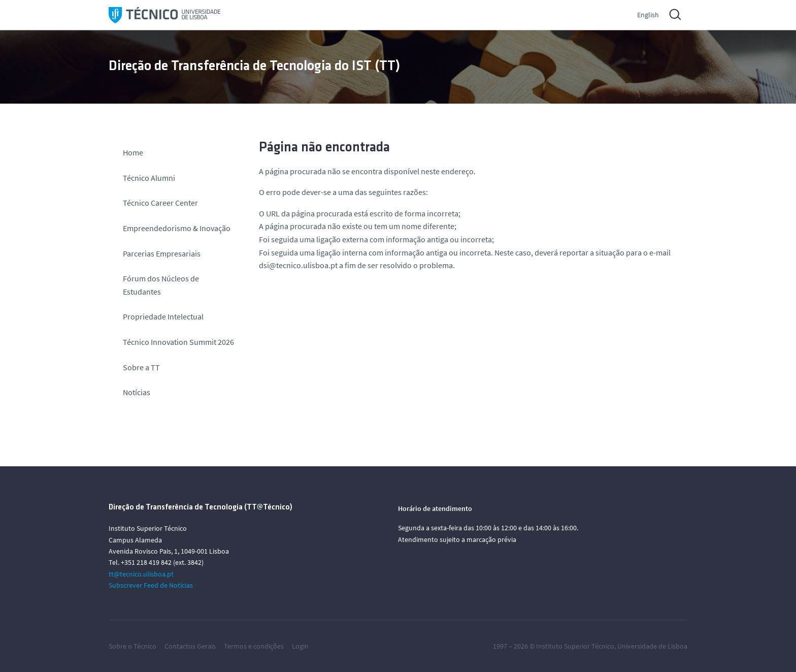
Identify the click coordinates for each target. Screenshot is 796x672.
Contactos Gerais (190, 646)
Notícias (136, 392)
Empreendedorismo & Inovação (176, 228)
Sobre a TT (141, 367)
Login (300, 646)
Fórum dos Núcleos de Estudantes (161, 285)
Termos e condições (254, 646)
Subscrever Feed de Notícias (151, 585)
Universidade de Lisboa (652, 646)
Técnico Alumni (149, 178)
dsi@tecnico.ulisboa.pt (298, 265)
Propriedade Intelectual (163, 316)
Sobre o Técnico (132, 646)
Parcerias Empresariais (162, 253)
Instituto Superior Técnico (575, 646)
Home (133, 152)
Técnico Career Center (161, 203)
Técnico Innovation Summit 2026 (178, 342)
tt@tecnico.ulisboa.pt (141, 574)
